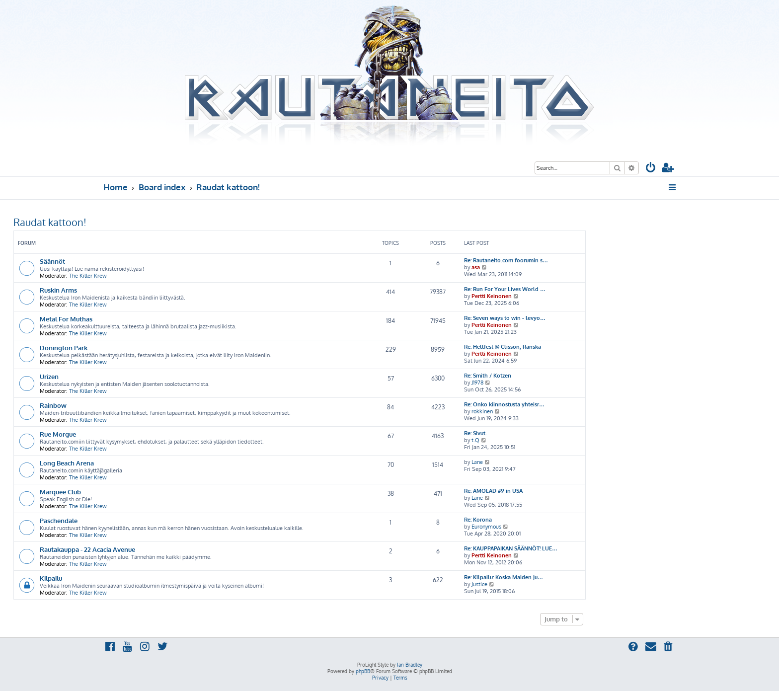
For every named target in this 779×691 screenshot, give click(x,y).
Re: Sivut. (475, 433)
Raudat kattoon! (49, 222)
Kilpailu (51, 578)
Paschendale (59, 520)
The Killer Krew (88, 275)
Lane (477, 462)
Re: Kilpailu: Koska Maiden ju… (503, 577)
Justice (479, 584)
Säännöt (52, 261)
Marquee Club (60, 491)
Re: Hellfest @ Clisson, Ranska (502, 346)
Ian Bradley (409, 665)
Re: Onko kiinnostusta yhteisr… (504, 404)
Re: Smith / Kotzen (487, 375)
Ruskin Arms (58, 290)
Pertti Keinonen (491, 296)
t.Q (475, 440)
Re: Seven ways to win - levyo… (504, 317)
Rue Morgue (58, 434)
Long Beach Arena (67, 463)
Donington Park (63, 347)
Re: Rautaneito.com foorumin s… (506, 260)
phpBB (363, 671)
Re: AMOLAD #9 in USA (493, 490)
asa (475, 267)
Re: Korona (478, 519)
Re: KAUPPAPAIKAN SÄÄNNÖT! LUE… (510, 548)
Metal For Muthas (66, 318)
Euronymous (486, 526)
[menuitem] (651, 168)
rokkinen (482, 411)
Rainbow (53, 405)
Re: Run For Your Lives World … (504, 289)
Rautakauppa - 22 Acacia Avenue (87, 549)
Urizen (49, 376)
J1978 (477, 382)
